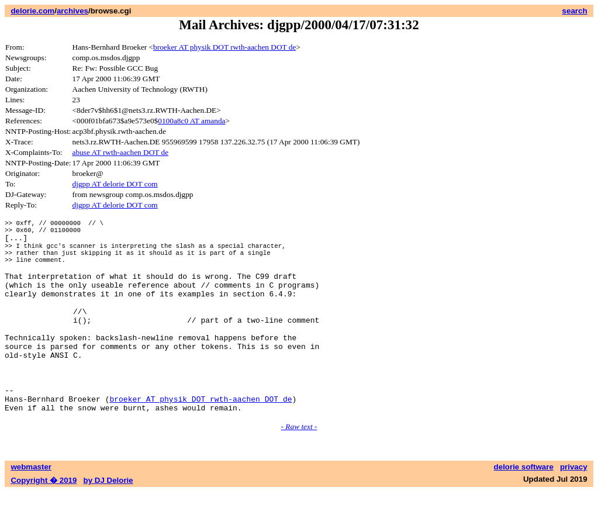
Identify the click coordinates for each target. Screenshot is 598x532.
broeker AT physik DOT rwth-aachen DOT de (224, 47)
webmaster (31, 507)
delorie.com (32, 10)
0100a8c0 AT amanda (191, 120)
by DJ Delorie (108, 520)
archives (72, 10)
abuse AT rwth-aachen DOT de (120, 152)
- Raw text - (299, 466)
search (574, 10)
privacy (573, 507)
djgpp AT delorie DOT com (115, 183)
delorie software (524, 507)
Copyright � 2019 (44, 520)
